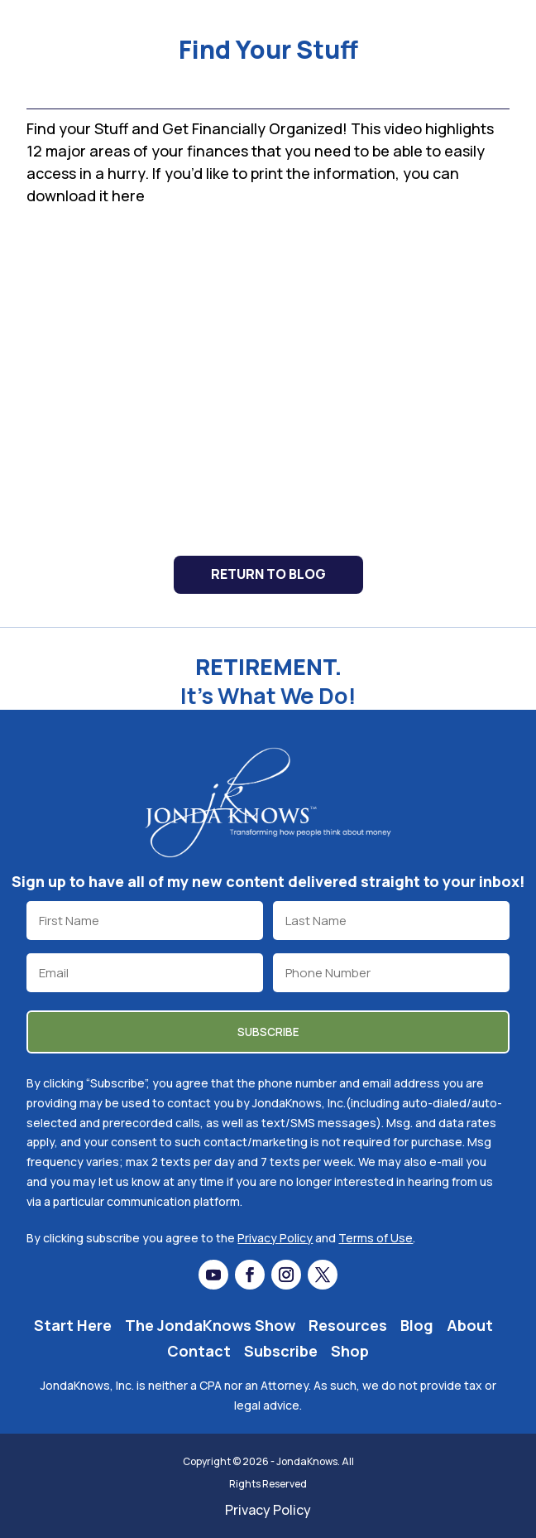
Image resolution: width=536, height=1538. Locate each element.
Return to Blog (268, 574)
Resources (348, 1325)
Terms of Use (375, 1238)
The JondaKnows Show (210, 1325)
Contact (199, 1351)
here (128, 195)
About (470, 1325)
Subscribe (281, 1351)
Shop (350, 1351)
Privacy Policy (275, 1238)
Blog (416, 1325)
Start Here (73, 1325)
